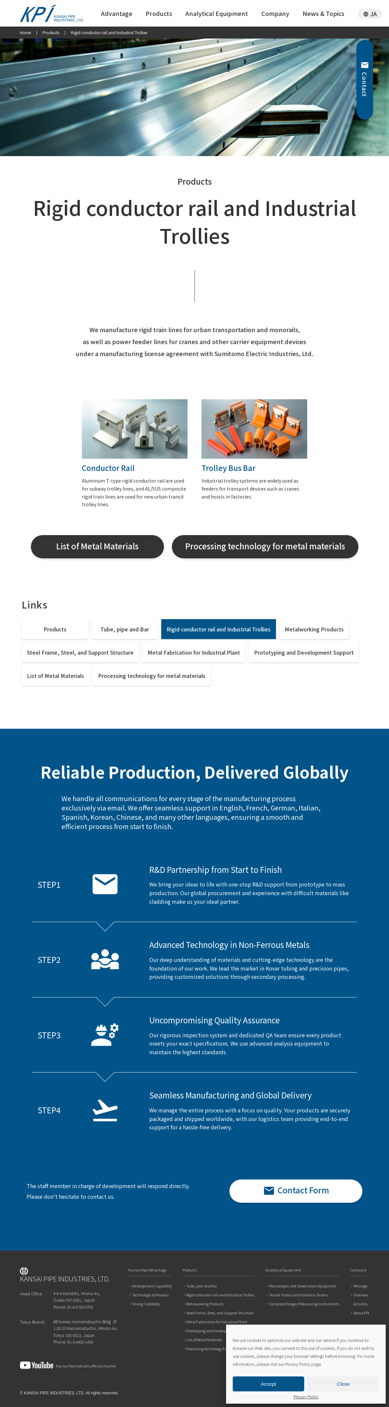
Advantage (116, 13)
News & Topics (323, 13)
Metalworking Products (314, 629)
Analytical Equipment (217, 13)
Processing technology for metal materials (151, 676)
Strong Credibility (146, 1304)
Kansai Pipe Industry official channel (68, 1365)
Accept (268, 1384)
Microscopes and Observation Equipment (302, 1286)
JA (373, 13)
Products (159, 13)
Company (275, 13)
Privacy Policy (306, 1397)
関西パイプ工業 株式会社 (56, 13)
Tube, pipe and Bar (124, 629)
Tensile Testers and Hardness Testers (298, 1295)
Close (343, 1384)
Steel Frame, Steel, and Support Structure (80, 652)
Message (360, 1286)
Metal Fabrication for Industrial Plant (194, 652)
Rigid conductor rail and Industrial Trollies (219, 629)
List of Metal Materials (55, 676)
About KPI (361, 1313)
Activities (360, 1304)
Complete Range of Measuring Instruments (304, 1304)
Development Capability (152, 1286)
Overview (360, 1295)
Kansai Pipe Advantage (147, 1270)
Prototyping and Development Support (304, 652)
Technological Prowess (150, 1295)
